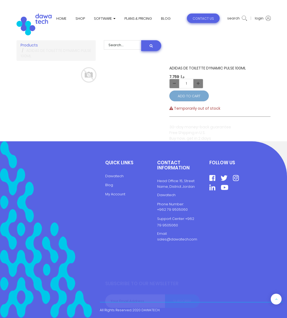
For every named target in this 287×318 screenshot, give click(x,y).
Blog (109, 185)
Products (29, 45)
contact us (203, 18)
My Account (115, 194)
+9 (187, 218)
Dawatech (114, 176)
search (237, 18)
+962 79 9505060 (172, 209)
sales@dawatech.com (177, 239)
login (263, 18)
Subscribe (182, 301)
